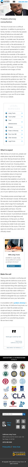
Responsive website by (19, 453)
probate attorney (19, 303)
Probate (10, 127)
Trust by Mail (11, 117)
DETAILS (13, 359)
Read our (9, 424)
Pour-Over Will (12, 134)
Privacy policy (7, 447)
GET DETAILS (11, 266)
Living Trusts (11, 113)
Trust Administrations (12, 122)
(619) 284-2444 (22, 2)
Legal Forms (11, 141)
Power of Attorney (13, 131)
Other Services (12, 138)
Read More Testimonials (14, 347)
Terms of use (16, 447)
